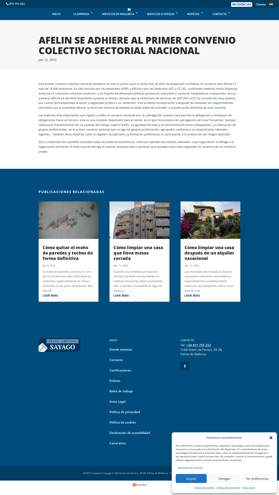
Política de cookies (204, 487)
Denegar (224, 479)
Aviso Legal (248, 487)
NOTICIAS (193, 14)
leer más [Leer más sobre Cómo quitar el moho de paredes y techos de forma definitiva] (50, 295)
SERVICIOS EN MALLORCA (118, 14)
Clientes (261, 4)
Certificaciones (120, 370)
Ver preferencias (257, 479)
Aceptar (191, 479)
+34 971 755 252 (198, 345)
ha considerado (207, 98)
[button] (271, 438)
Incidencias (241, 4)
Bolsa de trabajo (121, 391)
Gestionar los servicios (190, 467)
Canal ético (117, 443)
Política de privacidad (228, 487)
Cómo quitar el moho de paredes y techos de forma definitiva (68, 253)
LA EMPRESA (81, 14)
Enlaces (114, 381)
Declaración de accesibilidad (129, 433)
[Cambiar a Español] (139, 484)
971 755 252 (17, 3)
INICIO (56, 14)
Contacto (116, 360)
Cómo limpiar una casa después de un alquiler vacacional (209, 253)
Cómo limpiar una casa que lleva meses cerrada (138, 253)
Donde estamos (120, 349)
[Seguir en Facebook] (185, 366)
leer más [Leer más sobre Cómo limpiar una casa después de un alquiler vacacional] (192, 295)
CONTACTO (219, 14)
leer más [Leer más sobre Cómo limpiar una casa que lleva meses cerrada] (121, 295)
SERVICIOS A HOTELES (160, 14)
